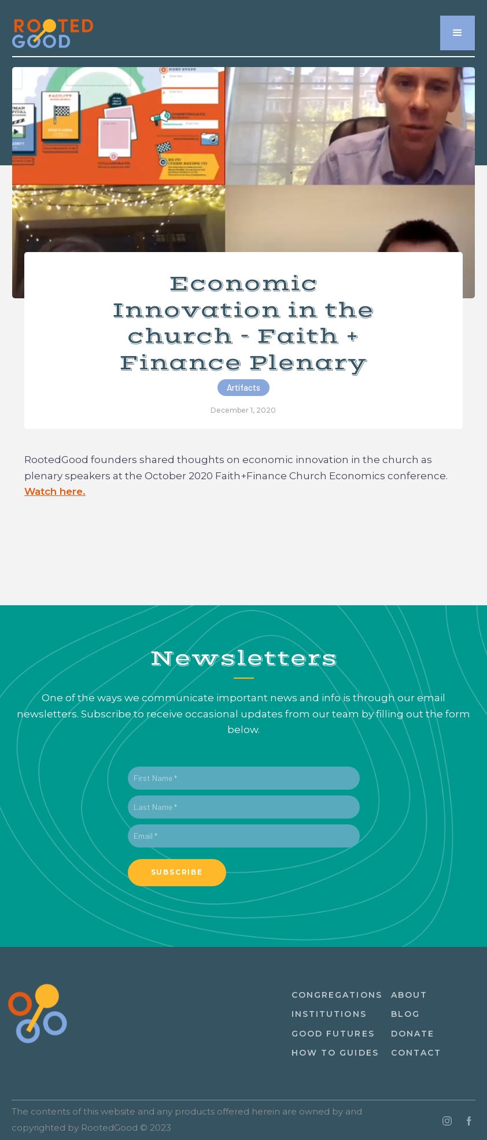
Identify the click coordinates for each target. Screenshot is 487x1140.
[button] (457, 33)
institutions (329, 1014)
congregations (337, 995)
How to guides (335, 1053)
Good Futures (333, 1033)
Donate (413, 1033)
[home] (52, 26)
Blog (405, 1014)
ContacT (416, 1053)
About (409, 995)
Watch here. (55, 491)
